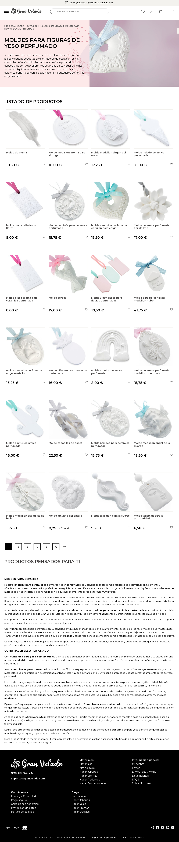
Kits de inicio (87, 767)
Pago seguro (19, 800)
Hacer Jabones (89, 771)
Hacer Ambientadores (93, 783)
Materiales (86, 763)
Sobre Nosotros (141, 783)
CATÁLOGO (32, 26)
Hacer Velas (78, 803)
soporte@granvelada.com (28, 778)
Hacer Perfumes (90, 779)
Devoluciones (140, 775)
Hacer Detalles (80, 811)
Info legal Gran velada (24, 796)
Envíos (136, 767)
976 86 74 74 (22, 773)
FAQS (135, 779)
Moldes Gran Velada (51, 26)
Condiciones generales (24, 803)
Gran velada (78, 796)
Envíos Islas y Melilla (144, 771)
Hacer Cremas (88, 775)
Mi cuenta (138, 763)
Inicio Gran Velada (14, 26)
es (170, 11)
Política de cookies (22, 811)
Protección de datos (23, 807)
